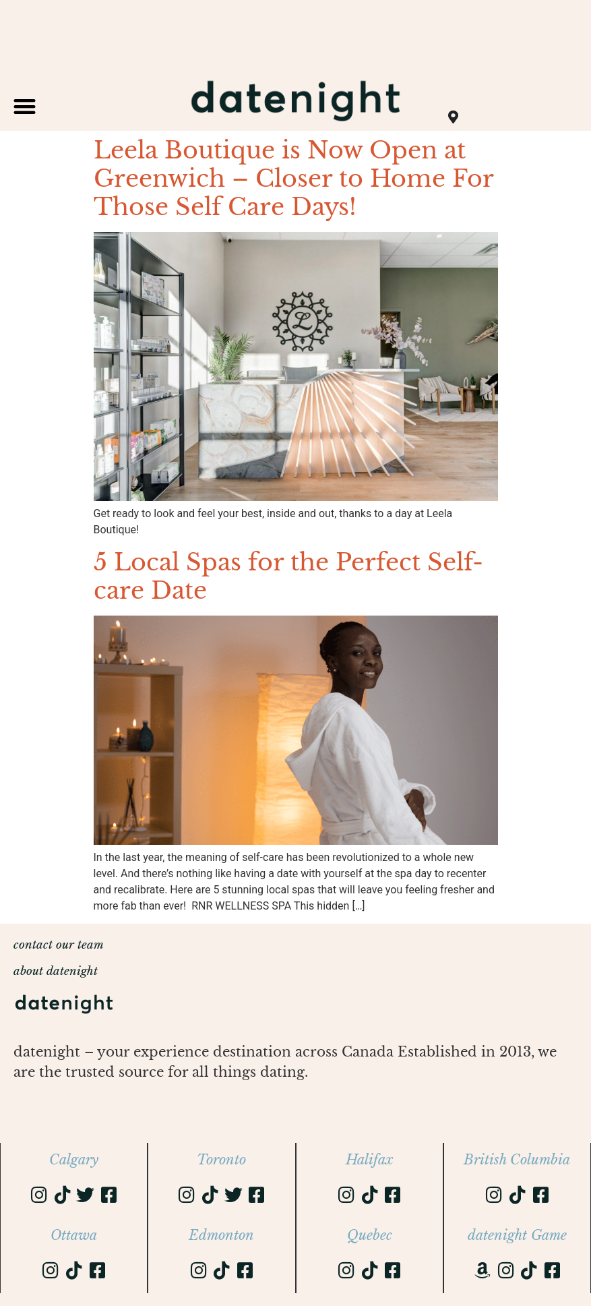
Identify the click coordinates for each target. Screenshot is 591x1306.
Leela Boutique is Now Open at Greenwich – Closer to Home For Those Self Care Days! (293, 178)
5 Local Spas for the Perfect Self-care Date (288, 576)
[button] (24, 106)
